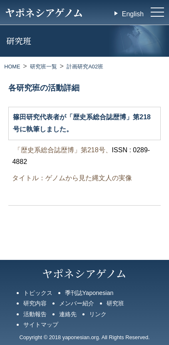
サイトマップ (40, 324)
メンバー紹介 (76, 303)
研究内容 (35, 303)
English (133, 14)
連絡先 (68, 314)
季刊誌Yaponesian (89, 293)
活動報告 (35, 314)
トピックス (37, 293)
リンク (98, 314)
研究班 (115, 303)
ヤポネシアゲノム (44, 12)
